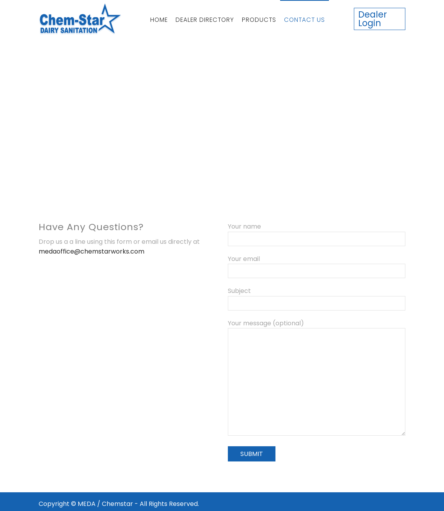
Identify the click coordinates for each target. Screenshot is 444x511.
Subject (316, 297)
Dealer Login (372, 18)
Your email (316, 265)
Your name (316, 232)
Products (259, 20)
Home (159, 20)
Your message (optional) (316, 378)
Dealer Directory (205, 20)
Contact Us (304, 20)
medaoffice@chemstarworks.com (91, 251)
